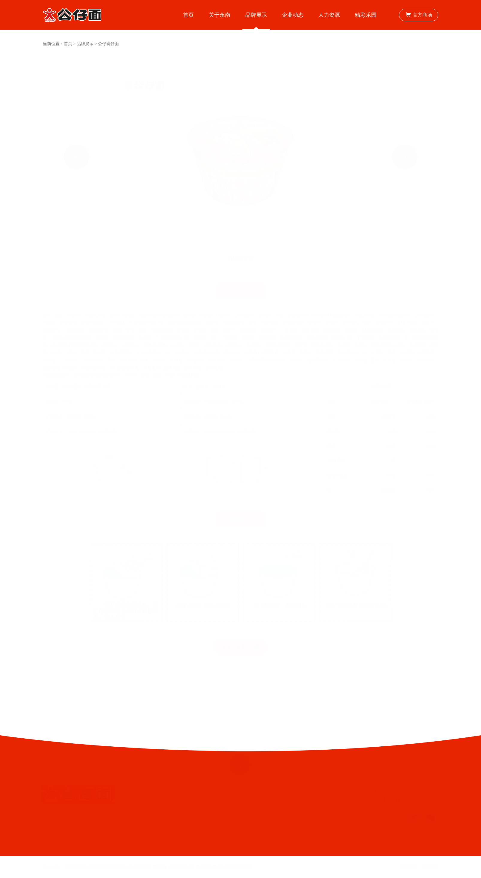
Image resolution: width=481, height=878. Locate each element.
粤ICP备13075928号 (170, 867)
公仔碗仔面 (108, 44)
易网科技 (429, 867)
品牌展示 (85, 44)
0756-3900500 (410, 799)
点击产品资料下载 (240, 632)
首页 (68, 44)
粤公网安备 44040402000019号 (220, 867)
